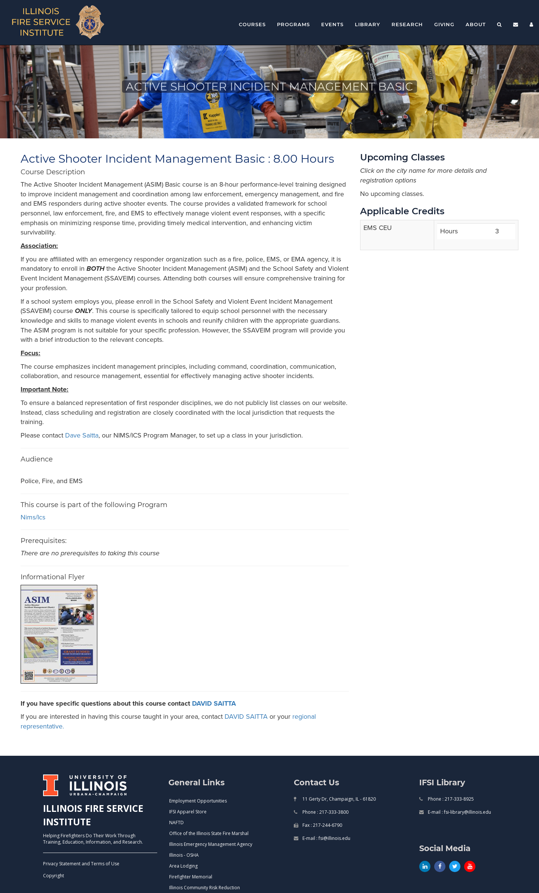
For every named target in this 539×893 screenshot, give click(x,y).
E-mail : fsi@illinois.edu (325, 838)
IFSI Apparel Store (188, 811)
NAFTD (176, 822)
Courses (252, 24)
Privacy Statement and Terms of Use (81, 863)
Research (407, 24)
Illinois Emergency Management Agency (210, 844)
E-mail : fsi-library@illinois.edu (459, 812)
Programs (293, 24)
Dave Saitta (81, 435)
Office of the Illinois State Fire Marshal (209, 833)
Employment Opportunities (198, 801)
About (476, 24)
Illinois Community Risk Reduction (204, 887)
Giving (444, 24)
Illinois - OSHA (184, 855)
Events (332, 24)
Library (367, 24)
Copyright (53, 875)
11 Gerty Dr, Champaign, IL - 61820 (338, 799)
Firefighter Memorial (190, 877)
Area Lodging (183, 866)
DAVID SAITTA (214, 703)
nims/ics (33, 517)
